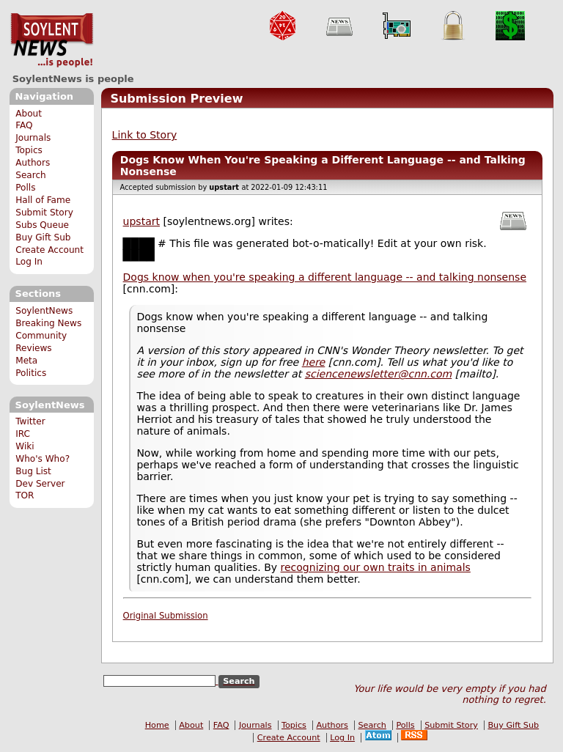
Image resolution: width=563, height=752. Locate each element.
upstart (141, 221)
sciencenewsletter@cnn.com (378, 374)
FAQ (23, 125)
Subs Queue (42, 225)
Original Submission (165, 616)
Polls (25, 188)
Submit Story (44, 212)
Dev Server (40, 484)
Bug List (33, 471)
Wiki (24, 446)
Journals (33, 138)
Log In (29, 262)
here (313, 362)
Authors (32, 163)
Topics (29, 150)
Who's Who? (42, 459)
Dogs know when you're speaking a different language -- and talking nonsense (324, 277)
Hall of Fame (42, 200)
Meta (26, 360)
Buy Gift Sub (42, 237)
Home (157, 725)
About (28, 113)
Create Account (49, 250)
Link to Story (144, 135)
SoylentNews (52, 40)
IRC (22, 434)
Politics (30, 373)
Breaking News (48, 323)
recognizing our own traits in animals (376, 567)
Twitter (30, 421)
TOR (24, 495)
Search (30, 175)
